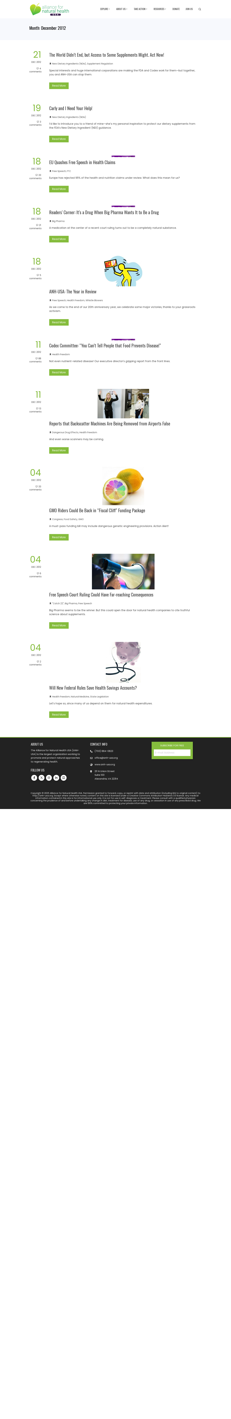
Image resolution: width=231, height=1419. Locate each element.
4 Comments (35, 70)
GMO (81, 519)
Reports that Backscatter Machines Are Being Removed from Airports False (109, 423)
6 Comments (35, 575)
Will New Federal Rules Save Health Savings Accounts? (93, 687)
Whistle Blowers (94, 300)
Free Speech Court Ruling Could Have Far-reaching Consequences (101, 594)
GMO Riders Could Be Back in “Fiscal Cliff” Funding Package (97, 510)
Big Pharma (58, 221)
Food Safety (70, 519)
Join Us (189, 9)
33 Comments (35, 177)
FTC (69, 171)
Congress (57, 519)
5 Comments (35, 277)
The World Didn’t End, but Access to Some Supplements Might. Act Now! (106, 54)
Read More (59, 85)
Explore (105, 9)
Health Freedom (76, 300)
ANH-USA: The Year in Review (72, 291)
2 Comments (35, 663)
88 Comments (35, 360)
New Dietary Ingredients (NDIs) (69, 63)
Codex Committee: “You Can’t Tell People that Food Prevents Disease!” (105, 345)
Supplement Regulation (100, 63)
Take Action (141, 9)
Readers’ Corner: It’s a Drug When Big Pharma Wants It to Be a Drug (104, 212)
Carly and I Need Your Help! (70, 108)
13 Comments (35, 410)
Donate (176, 9)
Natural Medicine (80, 696)
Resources (160, 9)
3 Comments (35, 123)
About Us (122, 9)
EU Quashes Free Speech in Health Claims (82, 162)
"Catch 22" (58, 603)
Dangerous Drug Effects (65, 432)
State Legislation (99, 696)
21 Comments (35, 227)
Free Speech (59, 171)
